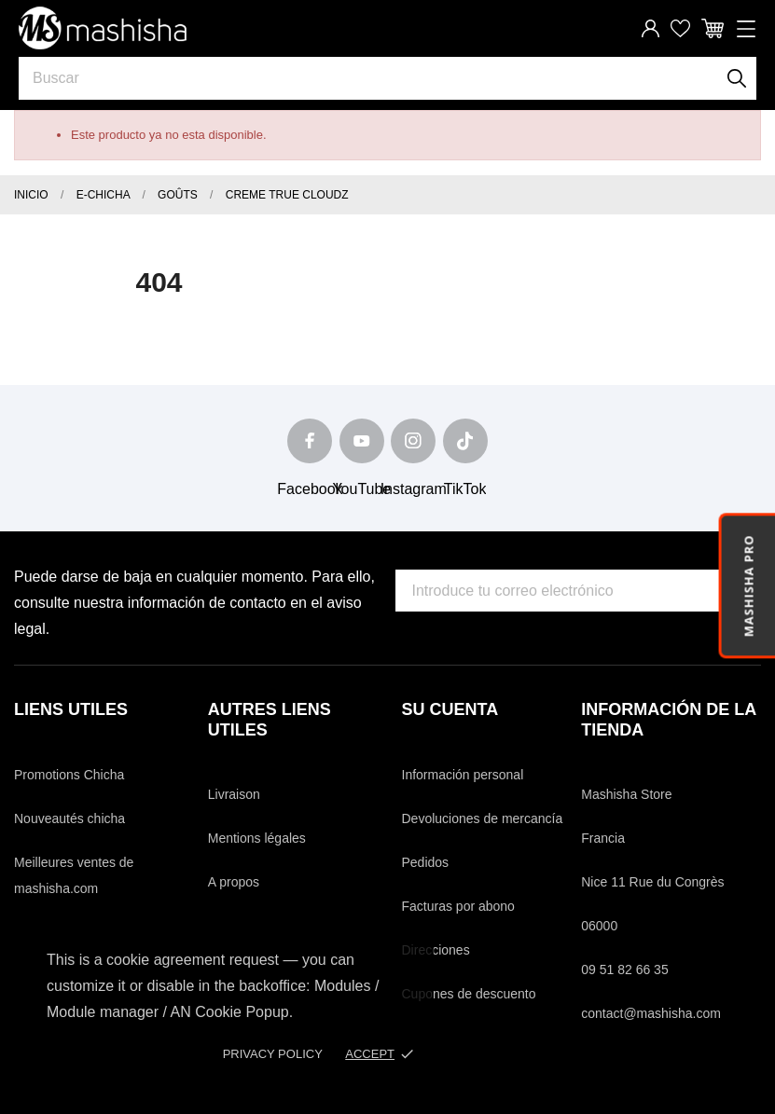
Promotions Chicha (69, 774)
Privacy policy (273, 1054)
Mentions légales (257, 838)
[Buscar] (737, 78)
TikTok (465, 489)
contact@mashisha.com (651, 1013)
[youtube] (361, 441)
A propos (233, 881)
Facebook (309, 489)
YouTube (361, 489)
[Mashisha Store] (103, 28)
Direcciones (436, 949)
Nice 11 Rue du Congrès (652, 881)
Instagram (414, 489)
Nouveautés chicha (69, 818)
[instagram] (413, 441)
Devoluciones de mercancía (482, 818)
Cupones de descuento (469, 993)
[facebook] (309, 441)
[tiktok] (465, 441)
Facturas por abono (458, 906)
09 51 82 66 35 (624, 969)
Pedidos (426, 862)
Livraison (234, 794)
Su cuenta (450, 709)
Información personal (463, 774)
